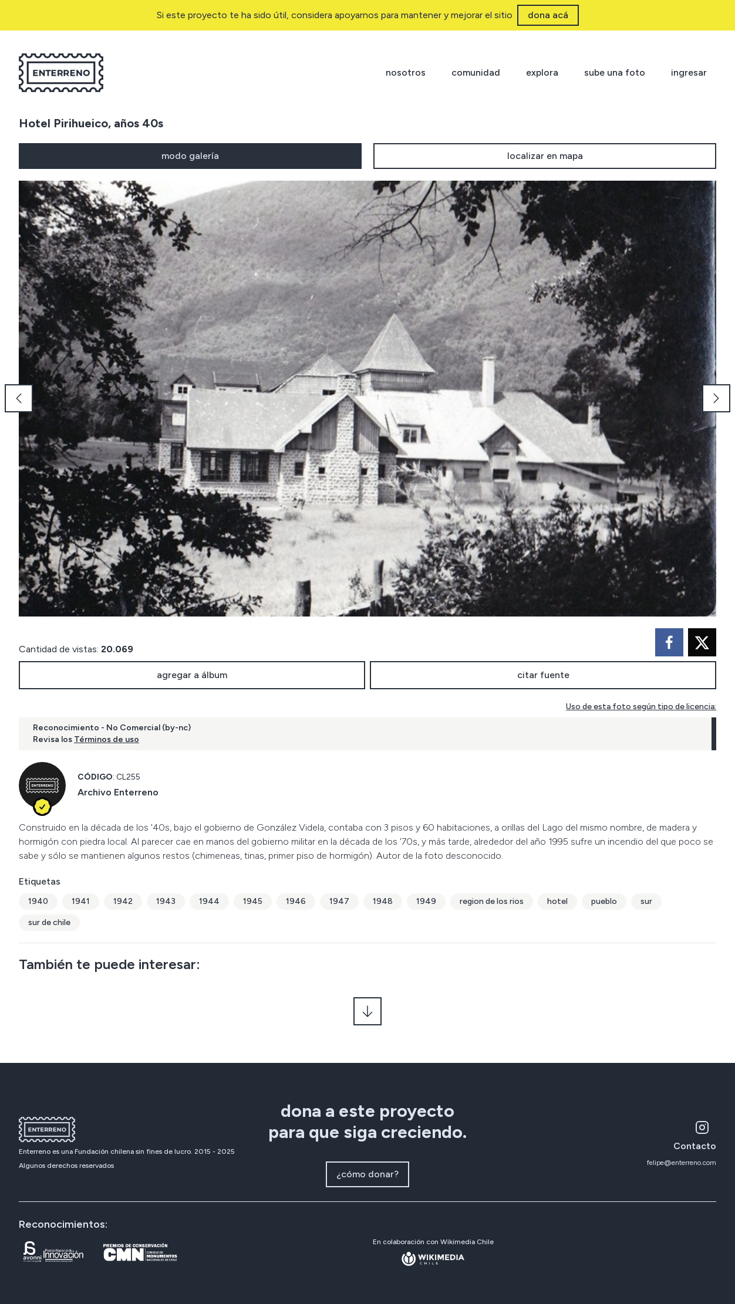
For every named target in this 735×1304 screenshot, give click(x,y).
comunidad (475, 72)
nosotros (406, 72)
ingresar (689, 72)
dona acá (548, 15)
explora (542, 72)
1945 (252, 901)
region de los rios (492, 901)
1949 (426, 901)
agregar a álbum (192, 674)
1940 (38, 901)
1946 (296, 901)
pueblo (604, 901)
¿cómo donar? (367, 1174)
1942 (123, 901)
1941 (81, 901)
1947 (339, 901)
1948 (383, 901)
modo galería (190, 155)
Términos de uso (106, 739)
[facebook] (669, 642)
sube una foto (614, 72)
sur (646, 901)
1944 (209, 901)
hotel (557, 901)
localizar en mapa (545, 155)
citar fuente (543, 674)
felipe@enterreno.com (681, 1163)
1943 (166, 901)
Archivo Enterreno (118, 792)
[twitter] (702, 642)
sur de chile (49, 922)
